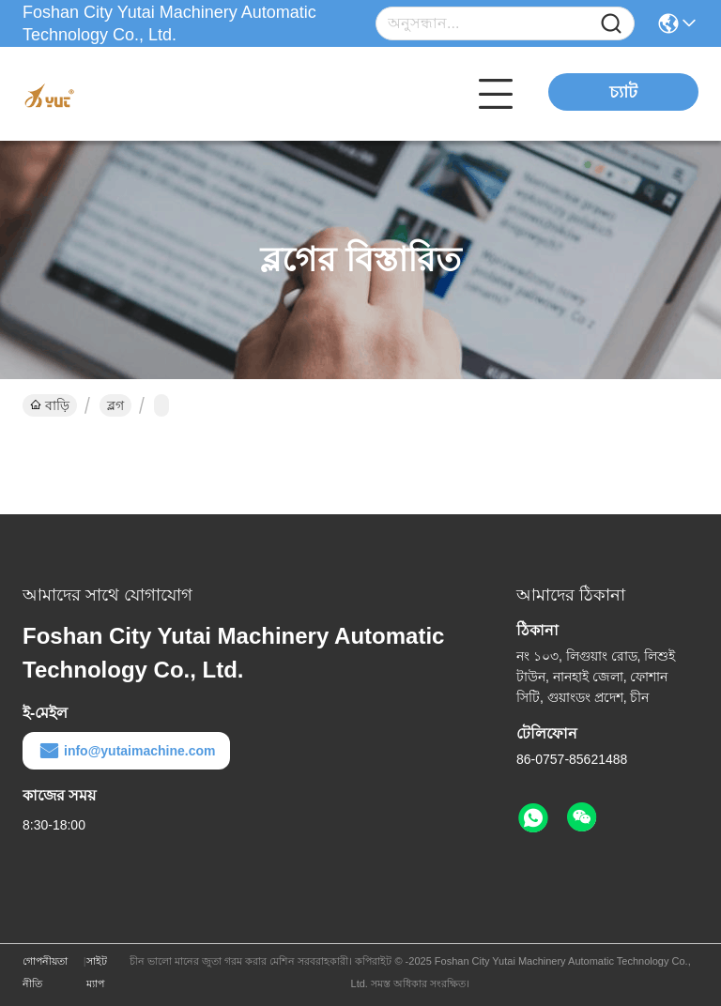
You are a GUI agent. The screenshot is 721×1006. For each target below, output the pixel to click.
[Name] (611, 24)
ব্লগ (115, 405)
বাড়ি (49, 405)
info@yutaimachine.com (126, 750)
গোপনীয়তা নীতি (45, 972)
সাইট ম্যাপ (96, 972)
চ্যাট (623, 92)
